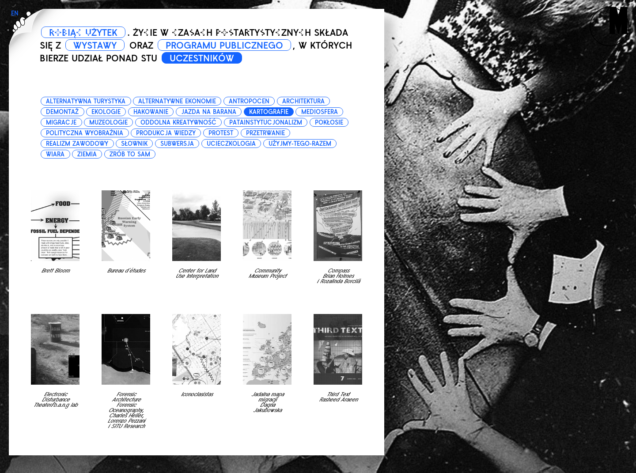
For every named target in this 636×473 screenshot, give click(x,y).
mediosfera (319, 112)
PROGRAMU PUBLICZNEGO (224, 45)
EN (15, 13)
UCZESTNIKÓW (202, 58)
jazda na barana (208, 112)
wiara (55, 154)
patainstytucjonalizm (265, 122)
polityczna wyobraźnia (84, 133)
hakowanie (150, 112)
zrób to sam (130, 154)
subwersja (177, 144)
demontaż (62, 112)
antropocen (249, 101)
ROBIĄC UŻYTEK (83, 32)
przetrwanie (265, 133)
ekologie (106, 112)
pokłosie (329, 122)
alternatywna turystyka (85, 101)
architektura (303, 101)
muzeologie (108, 122)
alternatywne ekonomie (177, 101)
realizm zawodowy (77, 144)
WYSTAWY (95, 45)
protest (220, 133)
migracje (61, 122)
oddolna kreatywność (178, 122)
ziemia (87, 154)
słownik (134, 144)
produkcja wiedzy (166, 133)
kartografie (268, 112)
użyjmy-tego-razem (300, 144)
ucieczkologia (231, 144)
